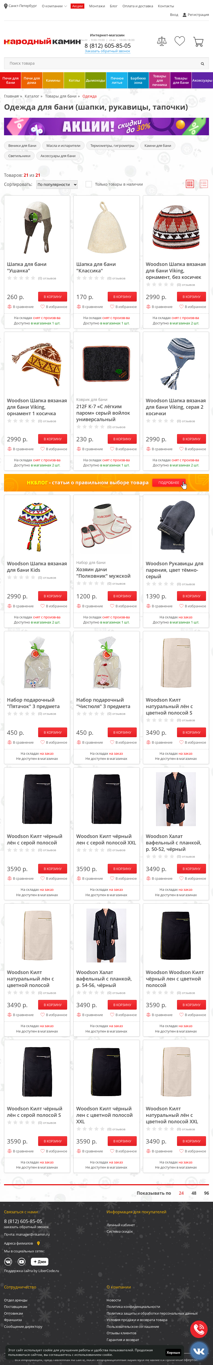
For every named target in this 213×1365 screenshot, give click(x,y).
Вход (174, 14)
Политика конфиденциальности (133, 1306)
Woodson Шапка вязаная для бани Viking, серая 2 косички (176, 407)
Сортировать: (18, 184)
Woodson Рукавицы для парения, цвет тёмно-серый (174, 570)
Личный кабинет (121, 1224)
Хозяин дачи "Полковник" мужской (106, 569)
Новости (114, 1300)
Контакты (166, 6)
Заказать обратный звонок (107, 50)
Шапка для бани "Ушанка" (26, 267)
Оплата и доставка (137, 6)
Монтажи (97, 6)
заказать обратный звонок (26, 1226)
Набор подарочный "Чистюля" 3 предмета (103, 703)
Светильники (19, 155)
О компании (52, 6)
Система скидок (120, 1231)
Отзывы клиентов (121, 1333)
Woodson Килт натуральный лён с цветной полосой (30, 978)
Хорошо (173, 1352)
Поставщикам (15, 1306)
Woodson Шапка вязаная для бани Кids (37, 566)
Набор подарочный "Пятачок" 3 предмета (33, 703)
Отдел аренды (15, 1300)
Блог (114, 6)
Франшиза (13, 1319)
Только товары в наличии (114, 184)
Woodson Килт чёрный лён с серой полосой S (34, 1111)
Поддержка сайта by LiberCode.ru (31, 1270)
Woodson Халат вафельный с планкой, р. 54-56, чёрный (104, 978)
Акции (77, 6)
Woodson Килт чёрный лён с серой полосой (34, 839)
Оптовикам (13, 1313)
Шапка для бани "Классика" (96, 267)
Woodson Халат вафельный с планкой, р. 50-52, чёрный (173, 842)
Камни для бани (158, 145)
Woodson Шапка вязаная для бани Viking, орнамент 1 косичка (37, 407)
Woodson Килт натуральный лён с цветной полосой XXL (172, 1115)
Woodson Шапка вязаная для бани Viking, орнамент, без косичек (176, 270)
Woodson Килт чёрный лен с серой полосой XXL (106, 839)
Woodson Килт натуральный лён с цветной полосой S (169, 706)
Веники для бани (22, 145)
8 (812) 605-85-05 (108, 45)
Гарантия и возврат (123, 1339)
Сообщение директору (23, 1326)
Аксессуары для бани (58, 155)
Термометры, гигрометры (112, 145)
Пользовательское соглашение (133, 1326)
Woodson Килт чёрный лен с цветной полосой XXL (104, 1115)
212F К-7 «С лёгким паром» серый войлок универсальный (106, 409)
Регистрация (198, 14)
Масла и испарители (63, 145)
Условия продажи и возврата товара (137, 1319)
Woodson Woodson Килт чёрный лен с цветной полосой (175, 978)
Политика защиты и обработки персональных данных (152, 1313)
